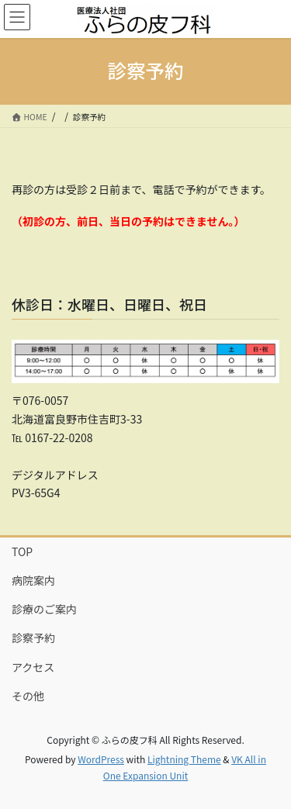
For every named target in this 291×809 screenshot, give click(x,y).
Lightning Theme (184, 759)
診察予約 (33, 637)
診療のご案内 (44, 609)
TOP (22, 551)
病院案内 (33, 580)
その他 (28, 696)
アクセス (33, 667)
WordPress (101, 759)
